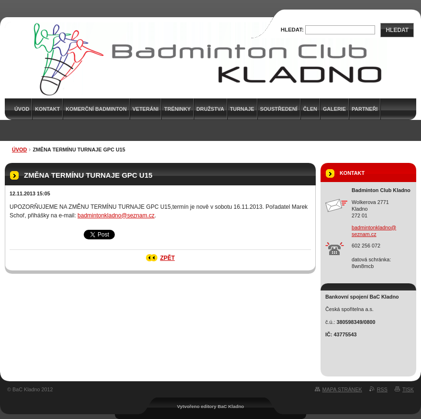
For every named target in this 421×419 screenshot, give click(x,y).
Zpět (167, 258)
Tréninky (177, 109)
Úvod (19, 149)
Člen (310, 109)
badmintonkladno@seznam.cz (116, 215)
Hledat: (292, 29)
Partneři (364, 109)
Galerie (334, 109)
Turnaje (242, 109)
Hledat (397, 30)
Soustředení (279, 109)
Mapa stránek (342, 389)
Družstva (210, 109)
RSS (382, 389)
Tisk (408, 389)
